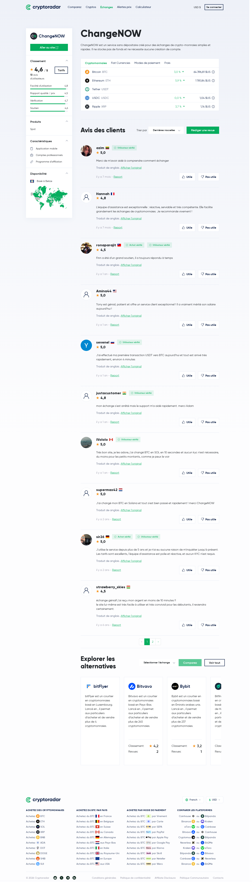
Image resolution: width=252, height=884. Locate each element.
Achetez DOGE (36, 853)
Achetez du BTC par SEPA (144, 826)
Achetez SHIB (35, 858)
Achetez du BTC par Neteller (146, 858)
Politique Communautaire (194, 877)
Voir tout (214, 662)
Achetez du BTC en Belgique (95, 821)
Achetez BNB (35, 837)
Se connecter (214, 7)
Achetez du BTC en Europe (94, 858)
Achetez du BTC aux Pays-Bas (96, 842)
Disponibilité (38, 173)
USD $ (197, 7)
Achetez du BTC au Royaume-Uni (97, 853)
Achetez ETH (35, 821)
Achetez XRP (35, 832)
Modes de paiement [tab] (147, 63)
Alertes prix (124, 7)
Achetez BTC (35, 816)
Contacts (218, 877)
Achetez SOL (35, 826)
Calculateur (143, 7)
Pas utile (208, 177)
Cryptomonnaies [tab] (96, 63)
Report (118, 176)
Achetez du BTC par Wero (145, 864)
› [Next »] (158, 641)
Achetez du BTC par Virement (147, 816)
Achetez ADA (35, 842)
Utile (187, 177)
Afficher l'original (131, 167)
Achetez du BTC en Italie (92, 848)
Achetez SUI (35, 864)
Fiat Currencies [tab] (120, 63)
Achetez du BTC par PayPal (145, 832)
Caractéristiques (41, 141)
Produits (35, 121)
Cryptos (91, 7)
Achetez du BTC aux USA (93, 863)
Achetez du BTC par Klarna (145, 848)
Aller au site (49, 47)
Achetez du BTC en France (94, 816)
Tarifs (61, 70)
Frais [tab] (167, 63)
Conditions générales (104, 877)
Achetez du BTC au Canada (94, 832)
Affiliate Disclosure (165, 877)
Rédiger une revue (203, 130)
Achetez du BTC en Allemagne (96, 837)
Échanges (106, 7)
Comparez (75, 7)
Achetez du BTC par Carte (145, 821)
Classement (38, 61)
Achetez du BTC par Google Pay (148, 842)
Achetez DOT (35, 848)
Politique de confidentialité (135, 877)
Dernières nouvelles (164, 130)
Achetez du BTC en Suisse (93, 826)
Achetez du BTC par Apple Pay (147, 837)
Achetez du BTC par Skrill (144, 853)
